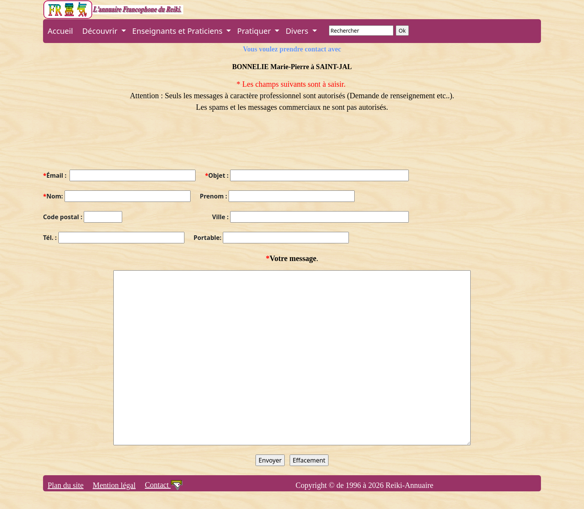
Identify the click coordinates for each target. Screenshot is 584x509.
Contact (164, 485)
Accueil (60, 31)
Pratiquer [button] (255, 31)
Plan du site (65, 485)
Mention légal (114, 485)
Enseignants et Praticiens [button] (178, 31)
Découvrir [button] (100, 31)
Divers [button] (297, 31)
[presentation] (101, 145)
